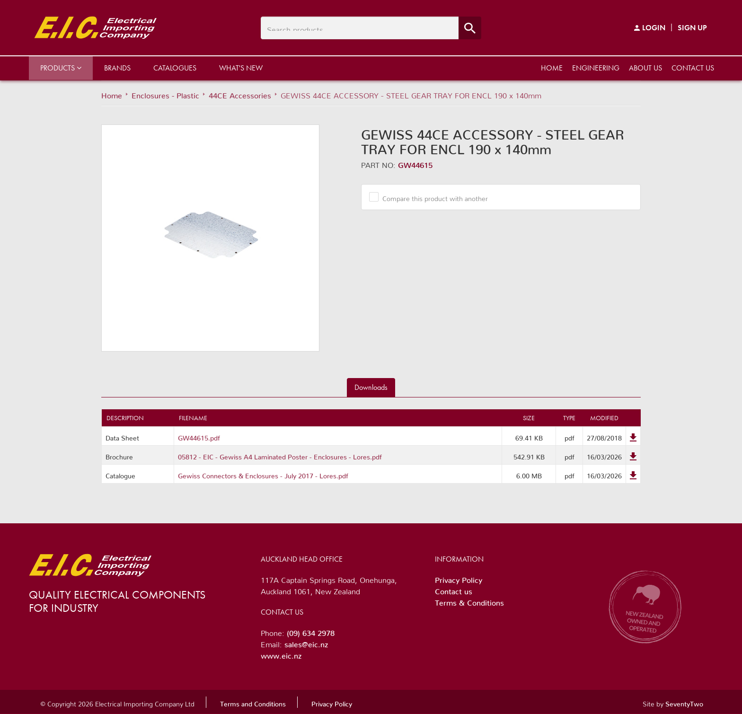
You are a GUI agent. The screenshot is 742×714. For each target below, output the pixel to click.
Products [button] (60, 68)
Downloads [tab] (371, 387)
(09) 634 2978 (311, 631)
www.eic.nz (281, 654)
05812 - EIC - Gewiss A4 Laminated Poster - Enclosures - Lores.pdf (280, 455)
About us (645, 68)
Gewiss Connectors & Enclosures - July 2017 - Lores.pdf (263, 474)
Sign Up (692, 28)
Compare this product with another (431, 197)
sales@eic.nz (306, 642)
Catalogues (174, 68)
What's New (241, 68)
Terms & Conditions (469, 601)
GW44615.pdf (199, 436)
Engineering (595, 68)
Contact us (692, 68)
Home (552, 68)
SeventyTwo (684, 702)
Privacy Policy (458, 578)
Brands (117, 68)
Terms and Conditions (253, 702)
